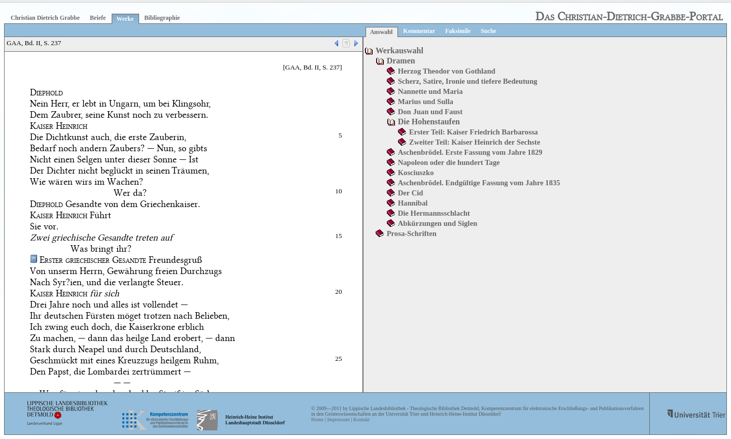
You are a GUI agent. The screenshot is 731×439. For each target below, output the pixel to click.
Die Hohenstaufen (429, 121)
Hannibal (413, 203)
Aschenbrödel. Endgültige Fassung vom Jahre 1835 (479, 183)
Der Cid (410, 193)
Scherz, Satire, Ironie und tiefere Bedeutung (468, 81)
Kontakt (361, 419)
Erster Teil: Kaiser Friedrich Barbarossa (473, 132)
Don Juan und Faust (430, 112)
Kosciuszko (416, 172)
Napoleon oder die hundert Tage (449, 162)
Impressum (338, 419)
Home (317, 419)
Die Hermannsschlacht (434, 213)
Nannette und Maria (430, 91)
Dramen (401, 60)
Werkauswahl (399, 50)
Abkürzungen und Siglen (437, 223)
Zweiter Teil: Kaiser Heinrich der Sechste (475, 142)
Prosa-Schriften (412, 233)
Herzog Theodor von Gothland (446, 71)
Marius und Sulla (425, 101)
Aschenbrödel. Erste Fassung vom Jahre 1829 (470, 152)
